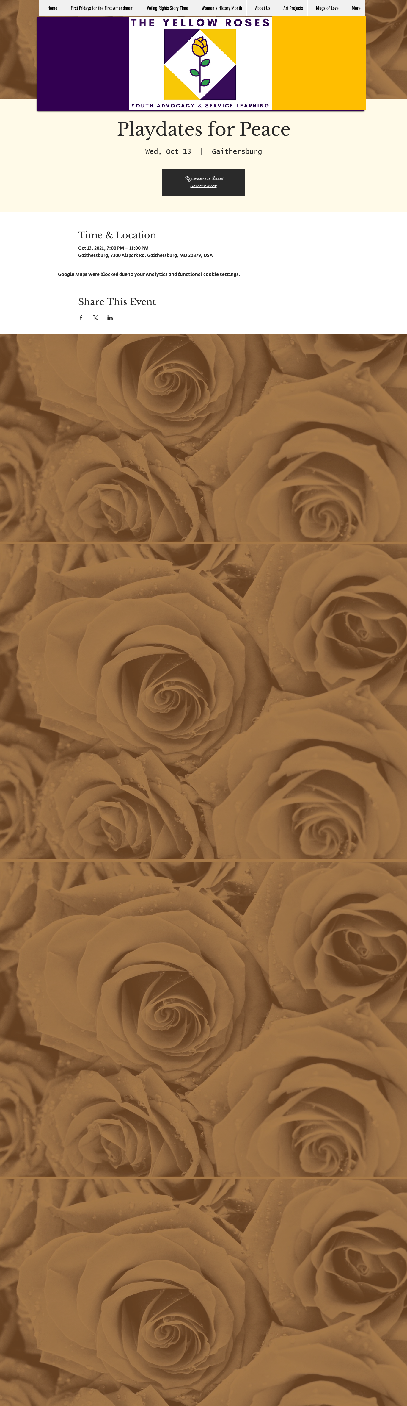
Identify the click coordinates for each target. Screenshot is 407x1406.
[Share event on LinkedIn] (110, 317)
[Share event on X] (95, 317)
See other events (204, 185)
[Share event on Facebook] (81, 317)
